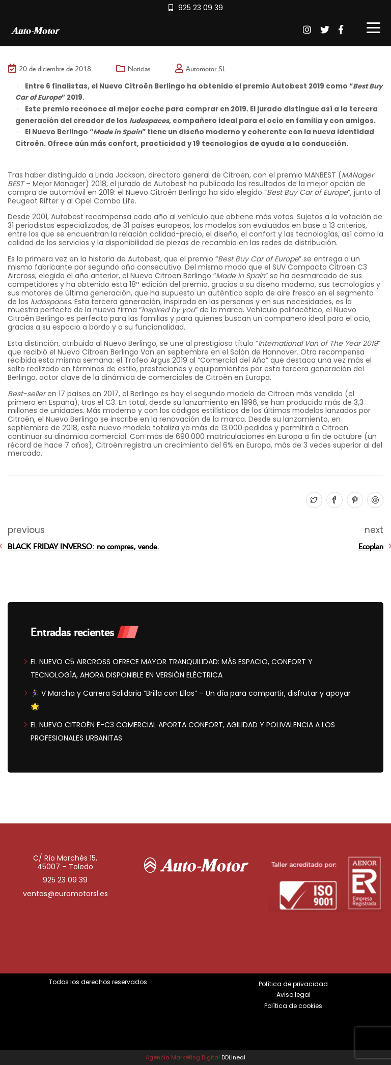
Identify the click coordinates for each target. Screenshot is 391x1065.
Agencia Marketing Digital (183, 1057)
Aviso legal (293, 994)
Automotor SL (206, 68)
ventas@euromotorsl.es (65, 894)
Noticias (139, 68)
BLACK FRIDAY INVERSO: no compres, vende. (83, 546)
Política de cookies (293, 1005)
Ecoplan (370, 546)
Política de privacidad (293, 984)
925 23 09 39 (200, 8)
